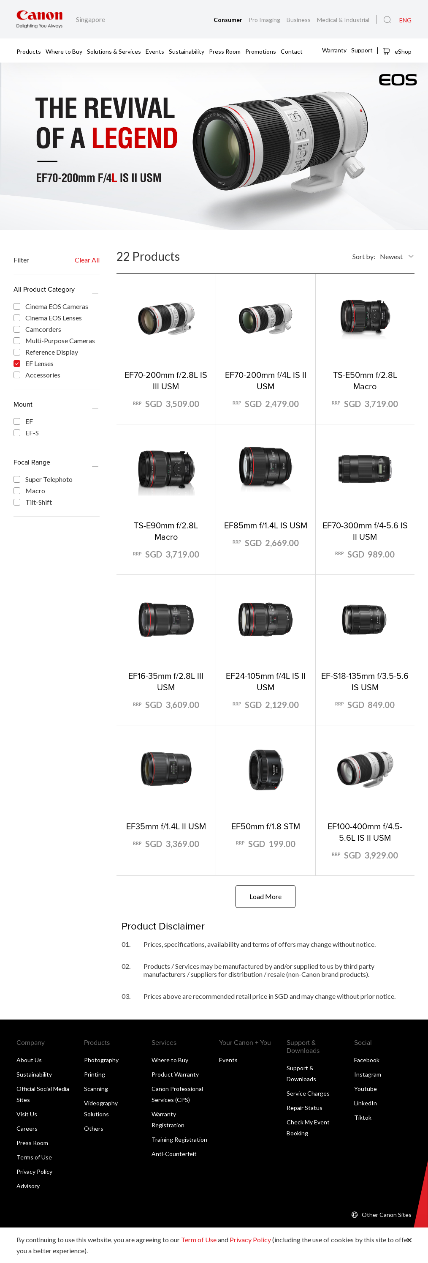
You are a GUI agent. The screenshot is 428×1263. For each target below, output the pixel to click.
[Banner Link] (214, 146)
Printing (94, 1074)
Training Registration (179, 1139)
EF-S (26, 433)
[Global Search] (387, 20)
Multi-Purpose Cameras (54, 340)
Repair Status (304, 1108)
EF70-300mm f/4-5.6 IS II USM (365, 531)
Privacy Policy (34, 1172)
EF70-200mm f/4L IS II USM (265, 380)
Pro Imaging (265, 19)
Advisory (28, 1186)
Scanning (96, 1089)
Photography (101, 1060)
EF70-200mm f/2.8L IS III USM (166, 380)
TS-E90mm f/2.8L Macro (166, 531)
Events (155, 51)
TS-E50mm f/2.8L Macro (365, 380)
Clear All (87, 260)
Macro (29, 491)
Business (299, 19)
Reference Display (46, 352)
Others (93, 1128)
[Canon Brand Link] (39, 19)
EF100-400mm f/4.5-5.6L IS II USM (365, 832)
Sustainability (186, 51)
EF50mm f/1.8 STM (265, 826)
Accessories (37, 375)
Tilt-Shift (33, 502)
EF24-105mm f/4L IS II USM (266, 681)
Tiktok (362, 1117)
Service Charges (308, 1093)
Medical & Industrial (343, 19)
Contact (292, 51)
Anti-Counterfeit (174, 1154)
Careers (27, 1128)
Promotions (260, 51)
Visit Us (26, 1114)
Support (362, 50)
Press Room (225, 51)
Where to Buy (64, 51)
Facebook (366, 1060)
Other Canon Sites (387, 1215)
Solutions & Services (114, 51)
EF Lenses (34, 363)
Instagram (367, 1074)
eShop (397, 51)
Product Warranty (175, 1074)
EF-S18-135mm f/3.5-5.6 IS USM (365, 681)
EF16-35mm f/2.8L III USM (165, 681)
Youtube (365, 1089)
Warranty (334, 50)
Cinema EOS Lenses (48, 318)
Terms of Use (34, 1157)
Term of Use (199, 1240)
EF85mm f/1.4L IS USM (265, 525)
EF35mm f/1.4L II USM (166, 826)
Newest (391, 256)
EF (23, 421)
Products (28, 51)
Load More (265, 897)
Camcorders (37, 329)
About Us (29, 1060)
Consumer (229, 19)
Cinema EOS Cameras (51, 306)
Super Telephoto (43, 479)
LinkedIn (365, 1103)
